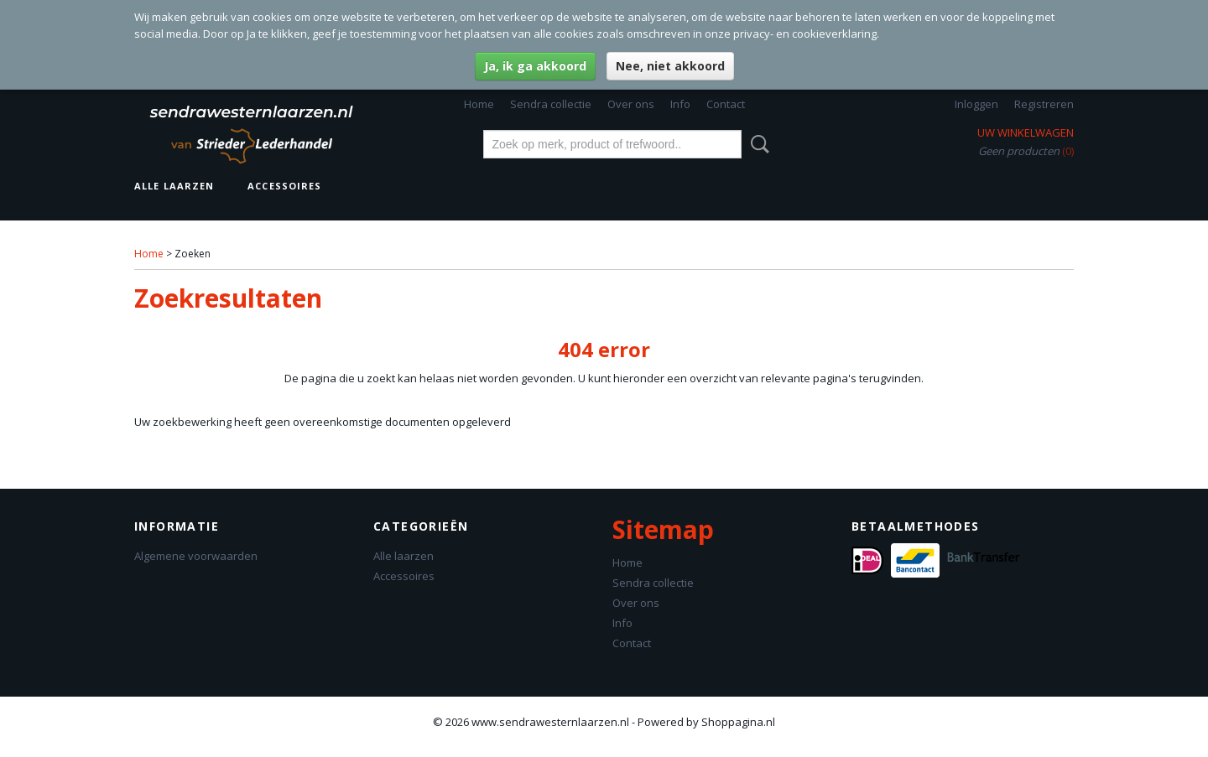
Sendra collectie (550, 103)
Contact (725, 103)
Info (680, 103)
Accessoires (284, 185)
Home (479, 103)
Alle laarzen (174, 185)
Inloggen (976, 103)
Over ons (630, 103)
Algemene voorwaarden (196, 555)
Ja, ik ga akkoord (535, 66)
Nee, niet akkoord (670, 66)
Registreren (1044, 103)
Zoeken (756, 144)
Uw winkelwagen (1025, 132)
